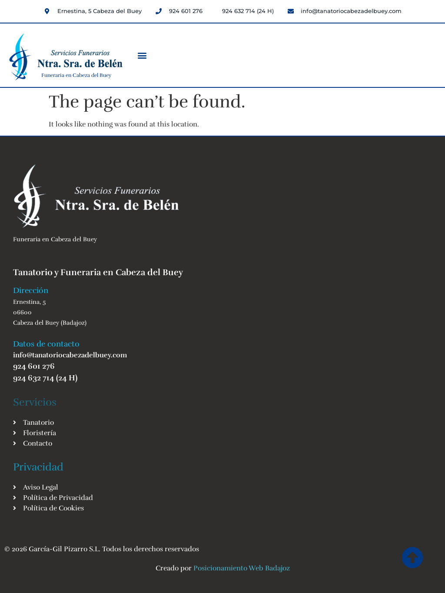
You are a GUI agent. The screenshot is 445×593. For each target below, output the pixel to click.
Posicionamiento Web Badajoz (241, 568)
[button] (142, 55)
